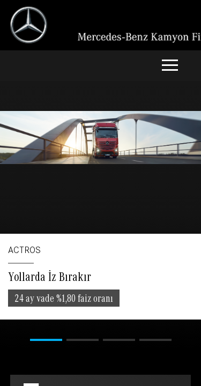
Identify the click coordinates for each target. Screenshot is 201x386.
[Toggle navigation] (170, 66)
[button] (46, 340)
